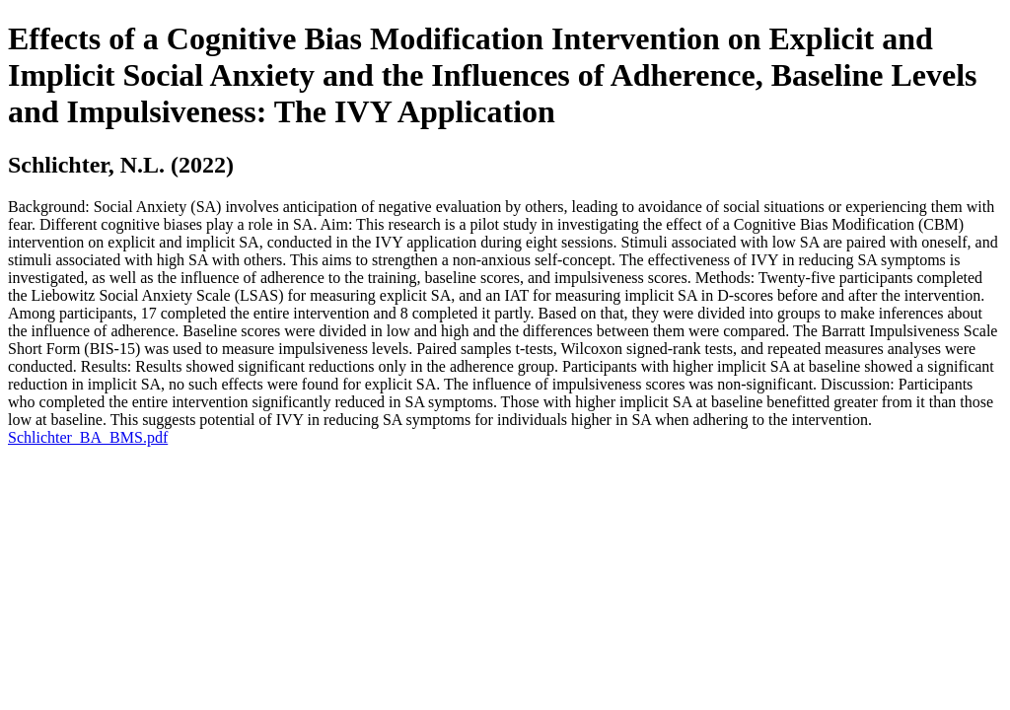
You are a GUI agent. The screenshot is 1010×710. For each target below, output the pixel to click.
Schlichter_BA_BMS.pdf (88, 437)
